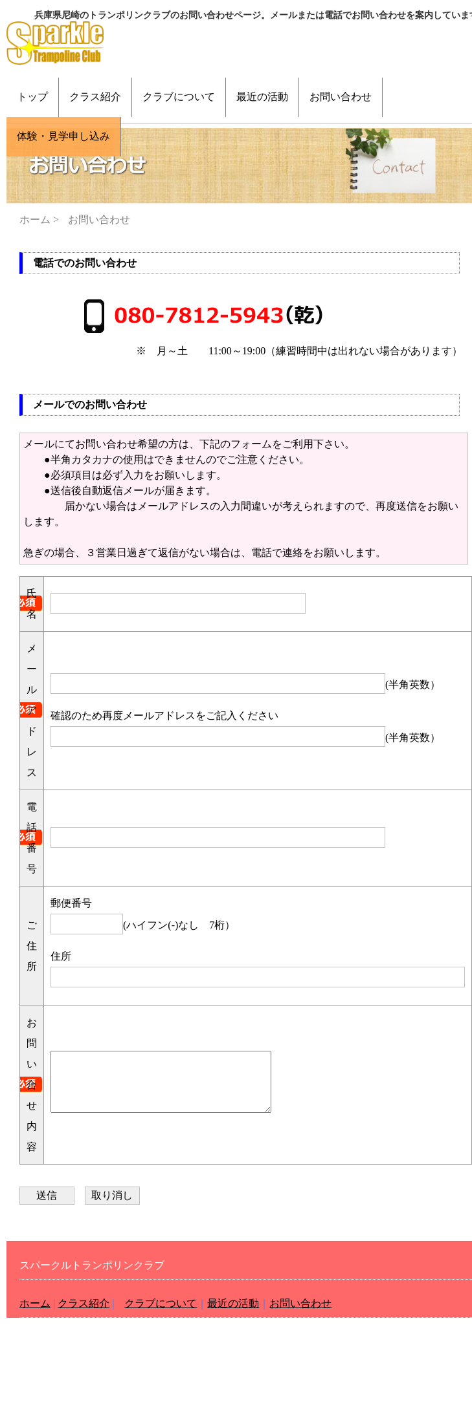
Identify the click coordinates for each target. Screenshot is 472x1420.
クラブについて (178, 96)
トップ (32, 96)
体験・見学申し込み (63, 136)
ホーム (35, 219)
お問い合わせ (340, 96)
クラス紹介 (95, 96)
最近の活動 (262, 96)
